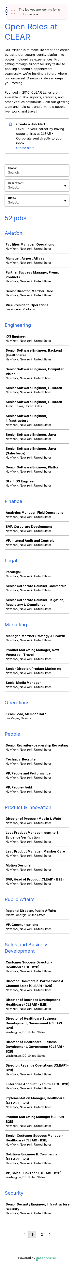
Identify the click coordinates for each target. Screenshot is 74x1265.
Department (15, 182)
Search (13, 167)
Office (12, 197)
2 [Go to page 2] (42, 1234)
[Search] (37, 173)
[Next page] (50, 1234)
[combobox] (8, 187)
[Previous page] (24, 1234)
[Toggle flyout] (65, 185)
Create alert (25, 148)
